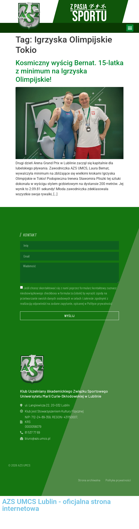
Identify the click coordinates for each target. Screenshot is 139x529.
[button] (129, 28)
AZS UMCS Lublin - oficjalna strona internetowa (56, 505)
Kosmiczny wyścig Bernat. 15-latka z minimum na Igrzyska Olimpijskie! (69, 71)
